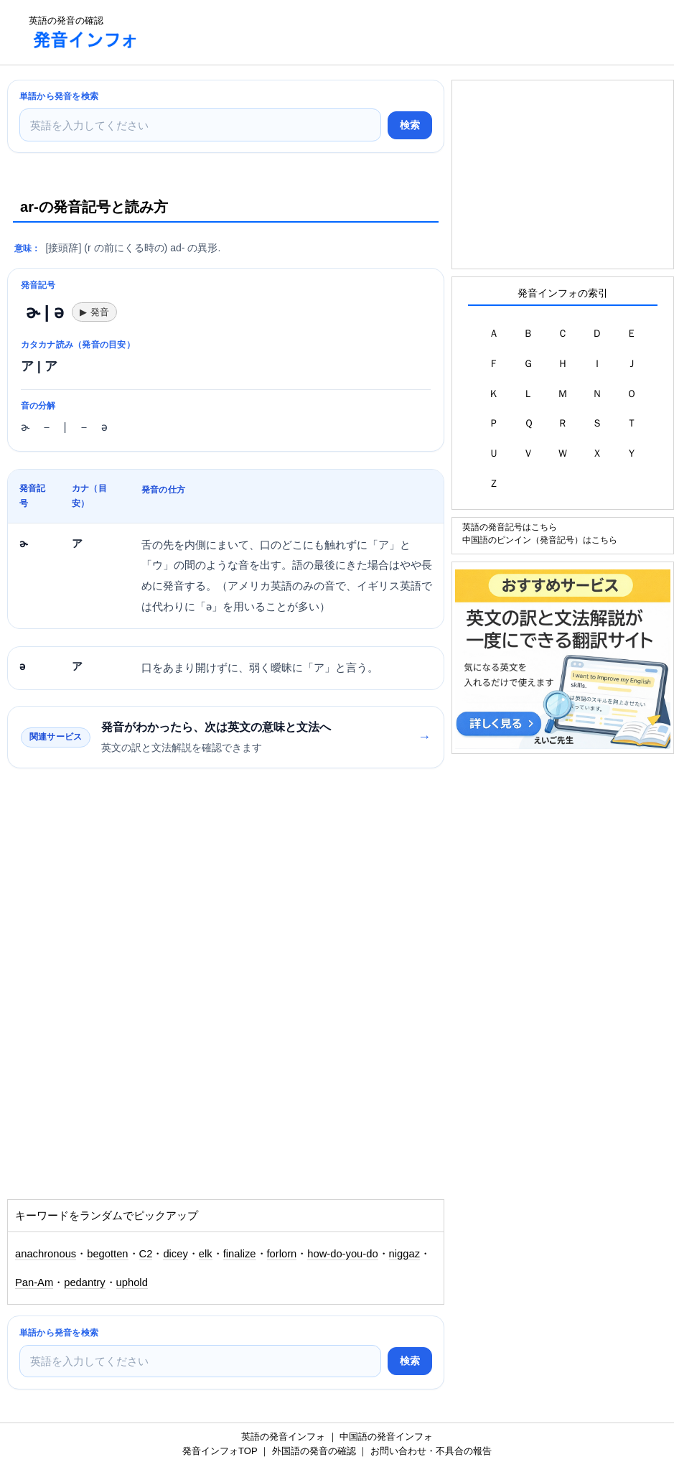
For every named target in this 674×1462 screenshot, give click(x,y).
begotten (107, 1254)
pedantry (84, 1282)
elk (205, 1254)
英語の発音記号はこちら (509, 526)
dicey (175, 1254)
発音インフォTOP (219, 1450)
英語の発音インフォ (283, 1436)
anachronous (45, 1254)
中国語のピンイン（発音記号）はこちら (539, 539)
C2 (146, 1254)
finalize (239, 1254)
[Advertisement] (412, 32)
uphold (132, 1282)
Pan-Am (34, 1282)
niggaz (404, 1254)
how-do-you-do (342, 1254)
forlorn (282, 1254)
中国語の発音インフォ (386, 1436)
